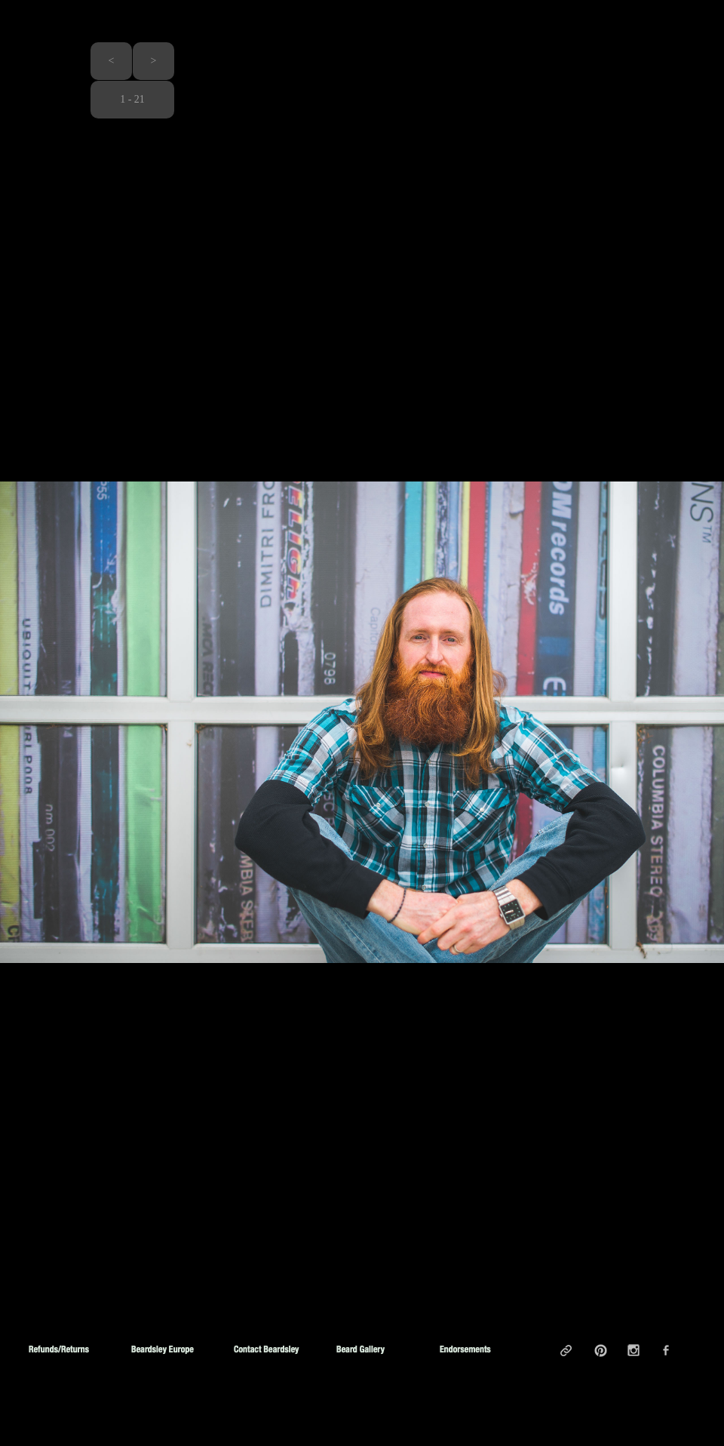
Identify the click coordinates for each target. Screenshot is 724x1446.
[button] (111, 61)
